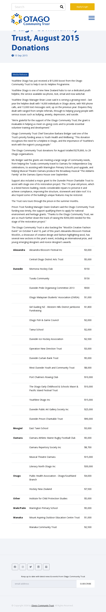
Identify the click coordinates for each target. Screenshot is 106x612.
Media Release (20, 74)
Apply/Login (82, 6)
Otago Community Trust (42, 605)
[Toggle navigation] (91, 18)
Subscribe (85, 583)
